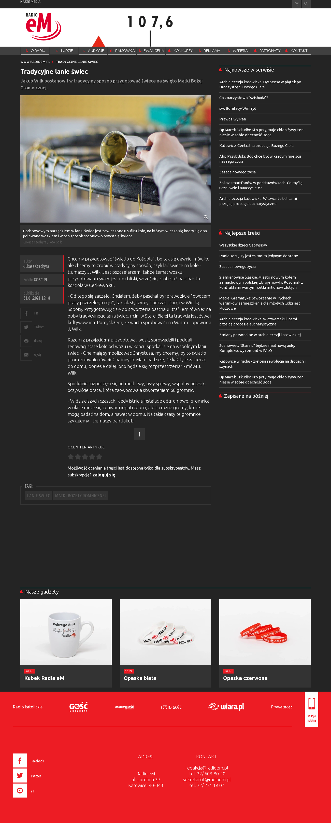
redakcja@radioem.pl (206, 767)
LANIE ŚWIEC (38, 495)
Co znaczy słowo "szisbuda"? (243, 97)
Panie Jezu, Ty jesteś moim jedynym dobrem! (258, 256)
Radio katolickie (27, 707)
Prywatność (281, 707)
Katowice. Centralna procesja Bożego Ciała (256, 145)
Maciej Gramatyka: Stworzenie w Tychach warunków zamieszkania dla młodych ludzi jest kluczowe (259, 303)
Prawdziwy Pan (232, 119)
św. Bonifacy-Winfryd (237, 108)
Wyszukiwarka (306, 4)
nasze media (30, 1)
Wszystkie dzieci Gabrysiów (243, 245)
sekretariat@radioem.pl (207, 779)
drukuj (38, 340)
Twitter (39, 327)
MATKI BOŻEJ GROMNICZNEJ (80, 495)
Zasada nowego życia (237, 172)
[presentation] (39, 798)
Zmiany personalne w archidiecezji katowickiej (260, 335)
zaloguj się (104, 474)
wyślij (37, 354)
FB (36, 313)
